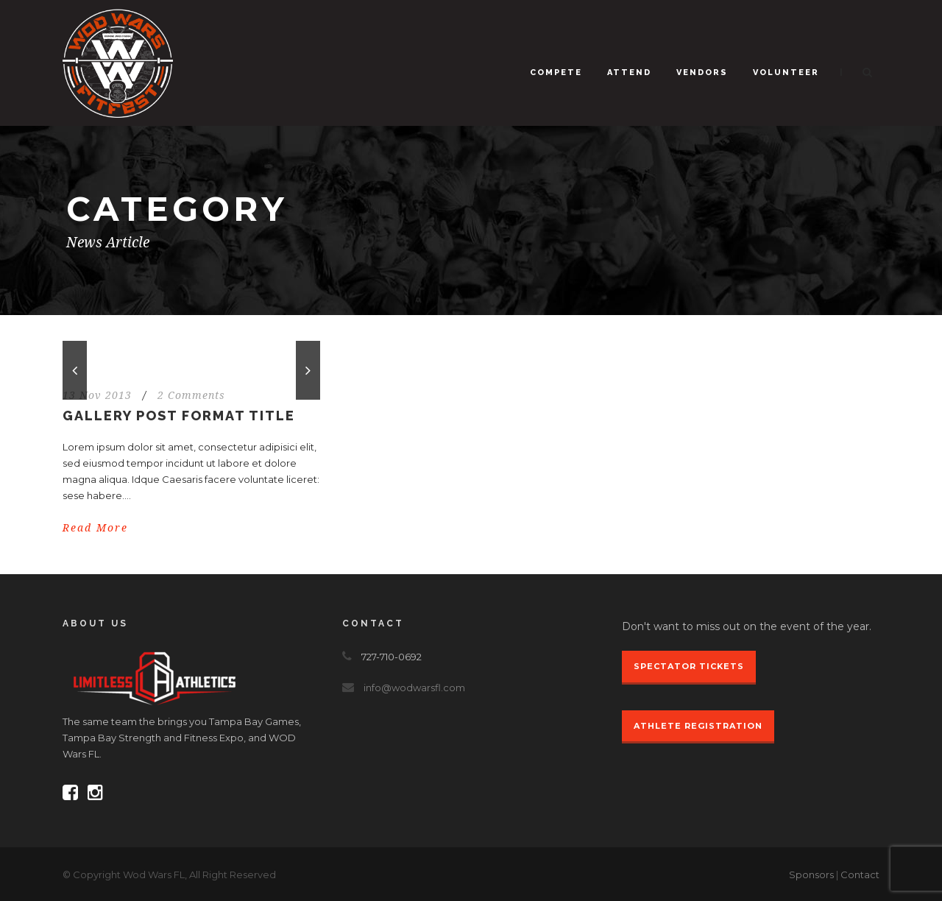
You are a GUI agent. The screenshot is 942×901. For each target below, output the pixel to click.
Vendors (702, 72)
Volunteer (786, 72)
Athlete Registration (698, 726)
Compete (556, 72)
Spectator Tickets (689, 666)
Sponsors (811, 874)
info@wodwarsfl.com (414, 687)
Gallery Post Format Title (179, 415)
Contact (859, 874)
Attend (629, 72)
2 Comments (191, 395)
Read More (95, 528)
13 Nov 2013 (97, 395)
